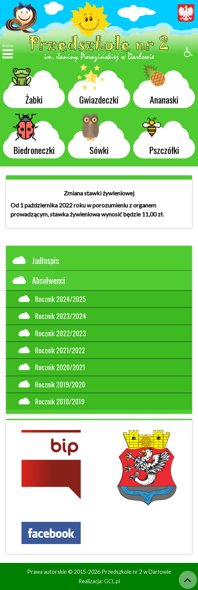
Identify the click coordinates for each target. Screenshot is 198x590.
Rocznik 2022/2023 (52, 333)
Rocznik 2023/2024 (52, 316)
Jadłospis (35, 260)
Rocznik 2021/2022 (51, 350)
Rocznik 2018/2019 (51, 401)
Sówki (93, 136)
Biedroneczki (33, 136)
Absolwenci (38, 280)
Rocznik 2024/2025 (52, 299)
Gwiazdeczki (97, 86)
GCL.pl (112, 581)
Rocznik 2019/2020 (51, 384)
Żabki (27, 86)
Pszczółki (160, 136)
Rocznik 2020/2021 (51, 367)
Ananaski (160, 86)
